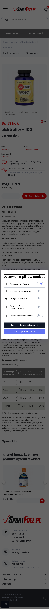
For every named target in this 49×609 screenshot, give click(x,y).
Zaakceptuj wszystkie (24, 331)
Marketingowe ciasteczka (20, 291)
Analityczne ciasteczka (19, 298)
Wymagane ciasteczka (19, 284)
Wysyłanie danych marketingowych (17, 307)
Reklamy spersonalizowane (21, 315)
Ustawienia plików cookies (24, 277)
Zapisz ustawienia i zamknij (24, 325)
